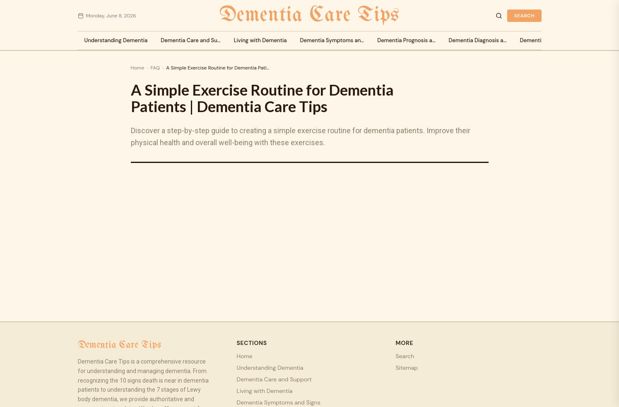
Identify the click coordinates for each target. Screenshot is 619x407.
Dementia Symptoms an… (332, 40)
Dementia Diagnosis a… (478, 40)
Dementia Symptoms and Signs (278, 402)
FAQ (155, 68)
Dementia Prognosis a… (406, 40)
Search (524, 15)
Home (138, 68)
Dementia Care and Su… (190, 40)
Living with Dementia (260, 40)
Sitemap (407, 367)
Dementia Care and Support (274, 379)
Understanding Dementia (116, 40)
